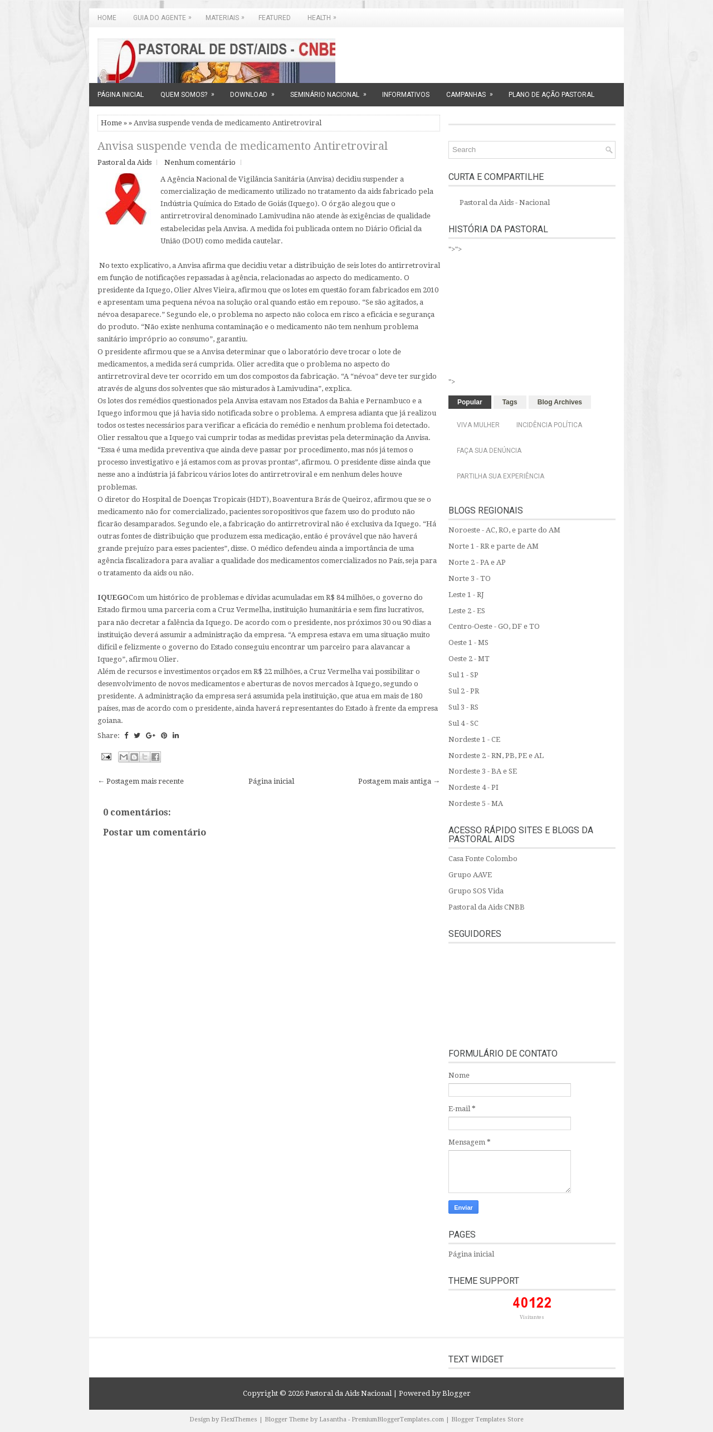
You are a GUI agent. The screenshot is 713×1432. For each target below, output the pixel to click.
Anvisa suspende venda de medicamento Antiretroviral (242, 146)
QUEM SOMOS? (191, 91)
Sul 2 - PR (463, 691)
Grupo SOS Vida (476, 891)
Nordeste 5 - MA (475, 803)
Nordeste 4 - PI (473, 787)
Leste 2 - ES (466, 611)
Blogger (456, 1393)
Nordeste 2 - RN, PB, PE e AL (496, 755)
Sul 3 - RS (463, 707)
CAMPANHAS (473, 91)
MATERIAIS (228, 15)
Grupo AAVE (470, 875)
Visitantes (532, 1317)
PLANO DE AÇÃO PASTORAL (551, 95)
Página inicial (271, 781)
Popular (469, 402)
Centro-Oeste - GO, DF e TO (494, 626)
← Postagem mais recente (140, 781)
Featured (274, 18)
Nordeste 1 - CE (474, 739)
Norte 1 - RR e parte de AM (493, 546)
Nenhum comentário (200, 162)
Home (106, 18)
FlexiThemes (239, 1419)
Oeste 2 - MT (469, 658)
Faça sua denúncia (489, 450)
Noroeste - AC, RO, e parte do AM (504, 530)
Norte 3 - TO (469, 578)
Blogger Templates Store (487, 1419)
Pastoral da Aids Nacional (348, 1393)
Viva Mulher (478, 425)
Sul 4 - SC (463, 723)
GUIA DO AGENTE (165, 15)
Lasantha (332, 1419)
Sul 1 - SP (463, 675)
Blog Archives (560, 402)
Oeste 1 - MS (468, 642)
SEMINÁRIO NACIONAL (332, 91)
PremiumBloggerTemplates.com (397, 1419)
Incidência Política (549, 425)
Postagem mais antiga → (399, 781)
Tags (509, 402)
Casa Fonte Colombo (482, 858)
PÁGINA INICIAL (120, 95)
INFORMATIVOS (405, 95)
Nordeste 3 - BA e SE (482, 771)
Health (324, 15)
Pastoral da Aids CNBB (486, 907)
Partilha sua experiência (500, 476)
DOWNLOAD (256, 91)
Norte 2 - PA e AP (477, 562)
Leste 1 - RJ (466, 594)
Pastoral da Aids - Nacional (505, 202)
